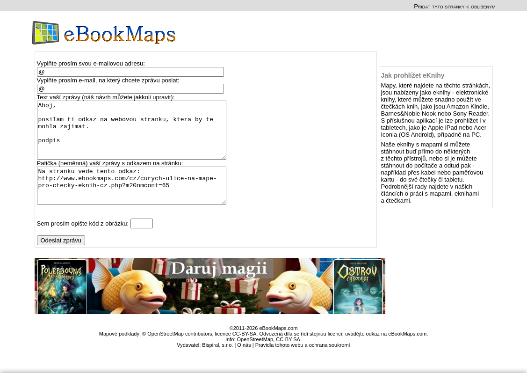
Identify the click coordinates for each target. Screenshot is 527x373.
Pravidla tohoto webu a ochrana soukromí (302, 363)
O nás (244, 363)
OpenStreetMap (255, 357)
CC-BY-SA (288, 357)
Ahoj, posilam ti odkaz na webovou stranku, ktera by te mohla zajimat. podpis (136, 136)
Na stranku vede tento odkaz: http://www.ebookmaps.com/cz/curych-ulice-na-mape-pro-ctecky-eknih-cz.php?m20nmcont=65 (136, 200)
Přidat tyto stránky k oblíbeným (454, 6)
